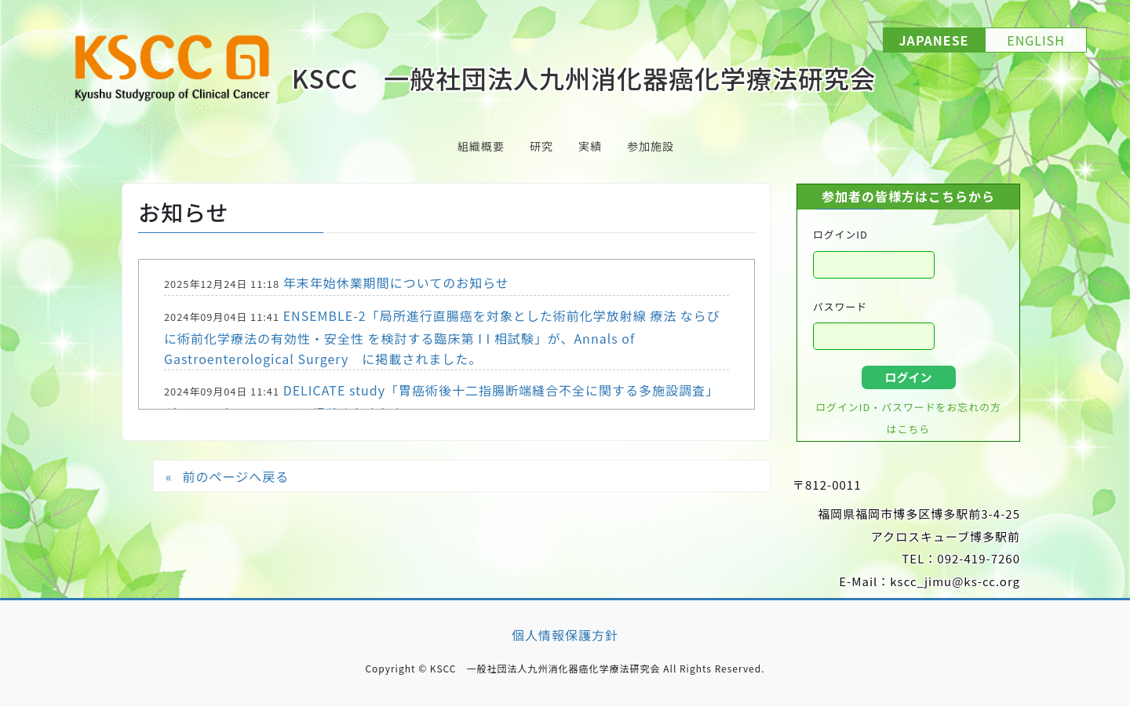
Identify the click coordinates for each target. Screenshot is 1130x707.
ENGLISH (1036, 40)
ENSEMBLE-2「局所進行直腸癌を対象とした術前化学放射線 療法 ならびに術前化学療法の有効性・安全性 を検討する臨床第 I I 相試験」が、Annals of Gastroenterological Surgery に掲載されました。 (442, 337)
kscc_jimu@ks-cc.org (955, 581)
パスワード (840, 306)
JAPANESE (934, 40)
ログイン (907, 377)
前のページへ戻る (235, 476)
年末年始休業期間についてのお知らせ (396, 282)
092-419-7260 (978, 558)
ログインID (840, 234)
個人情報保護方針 (565, 634)
